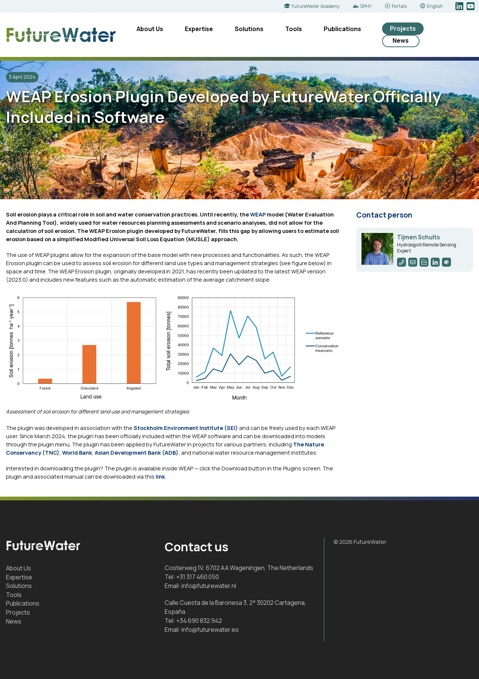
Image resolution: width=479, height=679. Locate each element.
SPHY (366, 6)
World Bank (77, 452)
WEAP (258, 214)
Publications (342, 29)
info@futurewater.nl (208, 586)
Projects (403, 28)
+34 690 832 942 (199, 620)
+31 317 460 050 (197, 577)
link (160, 476)
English (435, 6)
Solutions (249, 29)
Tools (293, 29)
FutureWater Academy (316, 6)
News (401, 40)
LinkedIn (460, 6)
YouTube (471, 6)
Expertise (199, 29)
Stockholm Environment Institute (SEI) (186, 427)
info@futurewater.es (210, 629)
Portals (399, 6)
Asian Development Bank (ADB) (137, 452)
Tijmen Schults (418, 237)
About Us (150, 29)
